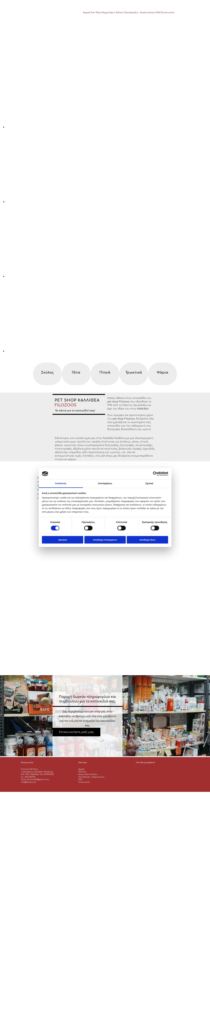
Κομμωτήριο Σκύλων (113, 12)
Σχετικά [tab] (149, 483)
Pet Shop (96, 12)
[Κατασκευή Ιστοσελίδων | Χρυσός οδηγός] (23, 787)
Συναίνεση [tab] (60, 483)
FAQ (158, 12)
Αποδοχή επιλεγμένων (105, 540)
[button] (76, 732)
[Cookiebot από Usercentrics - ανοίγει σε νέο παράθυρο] (155, 473)
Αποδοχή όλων (147, 540)
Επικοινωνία (167, 12)
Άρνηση (62, 540)
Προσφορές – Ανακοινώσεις (139, 12)
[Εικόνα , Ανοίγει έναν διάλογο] (94, 127)
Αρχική (86, 12)
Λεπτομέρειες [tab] (105, 483)
